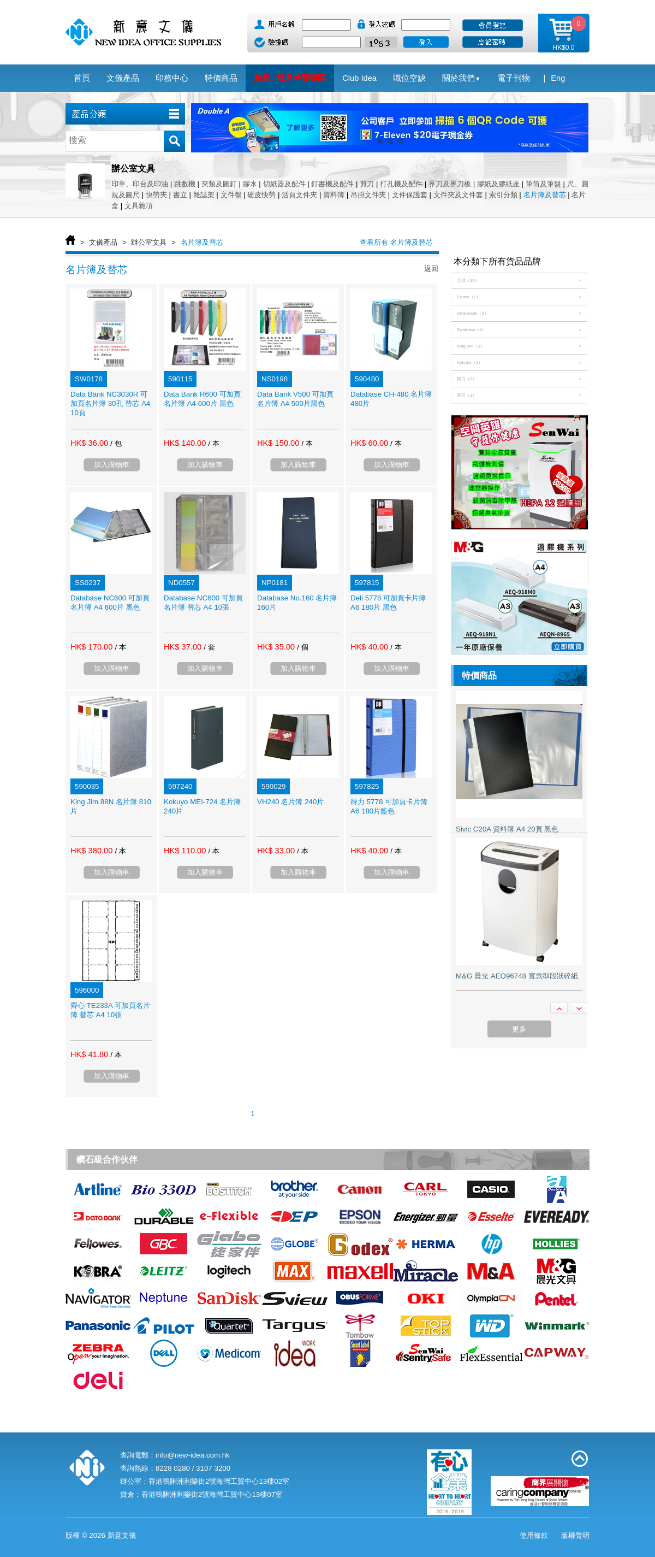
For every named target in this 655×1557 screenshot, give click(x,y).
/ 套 (209, 647)
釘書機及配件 (332, 184)
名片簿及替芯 (544, 195)
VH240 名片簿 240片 (290, 802)
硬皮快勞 (261, 195)
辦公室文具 (148, 242)
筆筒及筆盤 (543, 184)
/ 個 (302, 647)
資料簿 (333, 195)
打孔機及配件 (401, 184)
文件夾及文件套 (458, 195)
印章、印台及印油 (139, 184)
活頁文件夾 (299, 195)
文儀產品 (103, 242)
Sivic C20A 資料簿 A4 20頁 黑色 (507, 829)
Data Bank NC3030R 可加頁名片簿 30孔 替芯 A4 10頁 (110, 403)
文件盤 (231, 195)
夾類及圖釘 (219, 184)
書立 (180, 195)
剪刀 (367, 184)
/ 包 (115, 443)
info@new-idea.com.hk (193, 1455)
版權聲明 (575, 1535)
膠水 (250, 184)
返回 (431, 268)
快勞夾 (156, 195)
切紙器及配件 (284, 184)
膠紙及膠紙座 (498, 184)
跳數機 (184, 184)
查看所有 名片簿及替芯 (396, 242)
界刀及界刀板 (449, 184)
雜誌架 (204, 195)
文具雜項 (138, 206)
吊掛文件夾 (368, 195)
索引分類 (503, 195)
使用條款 (534, 1535)
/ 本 (213, 443)
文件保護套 (409, 195)
